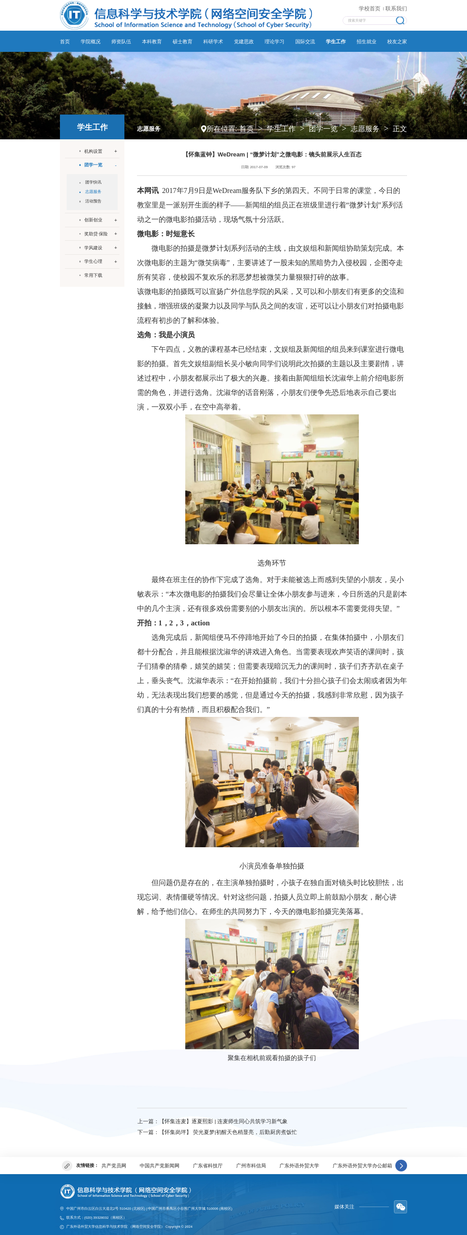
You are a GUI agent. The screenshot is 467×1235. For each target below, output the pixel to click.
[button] (401, 1159)
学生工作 (281, 123)
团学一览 (323, 123)
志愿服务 (365, 123)
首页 (246, 123)
